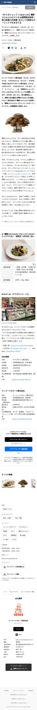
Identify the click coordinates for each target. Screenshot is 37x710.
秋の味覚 (22, 535)
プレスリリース (13, 592)
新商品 (5, 531)
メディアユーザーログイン (18, 439)
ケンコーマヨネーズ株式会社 (18, 620)
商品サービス (7, 509)
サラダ (14, 539)
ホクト (13, 531)
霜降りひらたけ (23, 531)
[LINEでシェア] (15, 47)
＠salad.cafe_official (13, 351)
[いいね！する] (3, 47)
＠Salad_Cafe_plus (20, 348)
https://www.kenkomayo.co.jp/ (22, 419)
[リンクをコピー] (25, 47)
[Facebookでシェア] (12, 47)
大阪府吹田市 (6, 551)
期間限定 (13, 535)
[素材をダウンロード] (21, 47)
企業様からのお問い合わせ (18, 699)
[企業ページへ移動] (18, 610)
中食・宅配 (18, 518)
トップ (5, 592)
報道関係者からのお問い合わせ (18, 694)
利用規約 (30, 690)
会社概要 (6, 690)
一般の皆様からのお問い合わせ (18, 703)
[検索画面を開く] (35, 2)
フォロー (18, 629)
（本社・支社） (15, 548)
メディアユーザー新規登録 (18, 449)
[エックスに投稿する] (8, 47)
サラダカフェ (23, 527)
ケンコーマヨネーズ (9, 527)
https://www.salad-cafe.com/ (21, 379)
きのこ (5, 535)
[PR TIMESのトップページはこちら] (8, 2)
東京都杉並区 (6, 548)
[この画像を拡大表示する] (8, 483)
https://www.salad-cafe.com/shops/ (22, 345)
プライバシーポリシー (18, 690)
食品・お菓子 (7, 518)
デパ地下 (6, 539)
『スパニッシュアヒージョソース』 (19, 174)
